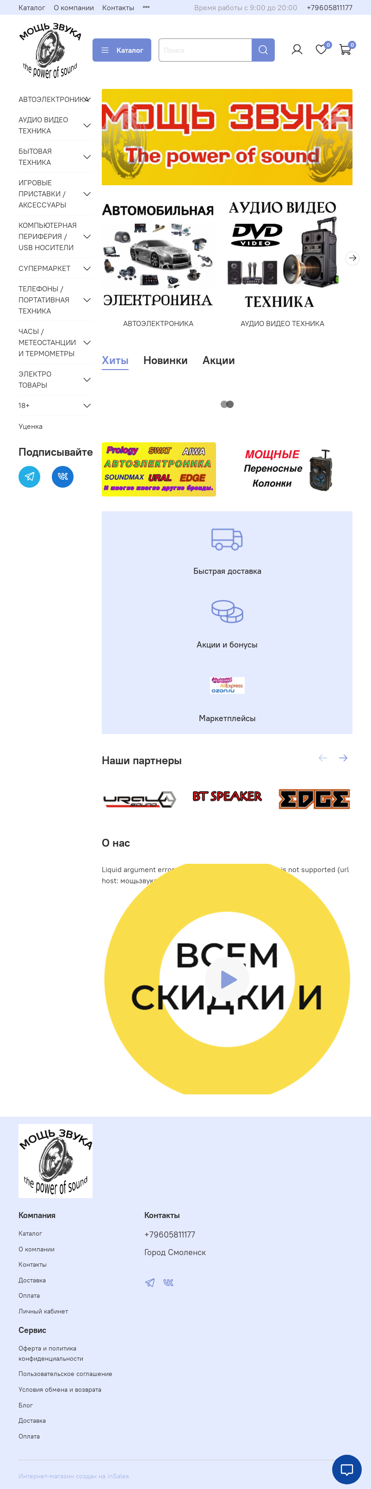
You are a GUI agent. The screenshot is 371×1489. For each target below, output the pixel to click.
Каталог (32, 7)
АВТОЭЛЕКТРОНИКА (162, 330)
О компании (74, 7)
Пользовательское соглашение (65, 1374)
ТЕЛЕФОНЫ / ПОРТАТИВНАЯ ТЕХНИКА (44, 299)
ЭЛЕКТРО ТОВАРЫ (35, 379)
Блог (26, 1405)
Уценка (31, 426)
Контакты (118, 7)
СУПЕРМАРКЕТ (44, 268)
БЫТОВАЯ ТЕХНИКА (35, 156)
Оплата (29, 1295)
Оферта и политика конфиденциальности (51, 1353)
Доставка (32, 1280)
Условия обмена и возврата (60, 1389)
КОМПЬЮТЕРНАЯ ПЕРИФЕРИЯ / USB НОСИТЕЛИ (48, 236)
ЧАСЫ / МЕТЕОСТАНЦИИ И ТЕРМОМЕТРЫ (47, 342)
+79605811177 (329, 7)
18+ (24, 405)
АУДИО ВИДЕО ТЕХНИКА (292, 330)
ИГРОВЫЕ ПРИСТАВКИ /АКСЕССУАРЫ (42, 193)
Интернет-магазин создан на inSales (74, 1476)
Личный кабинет (43, 1311)
